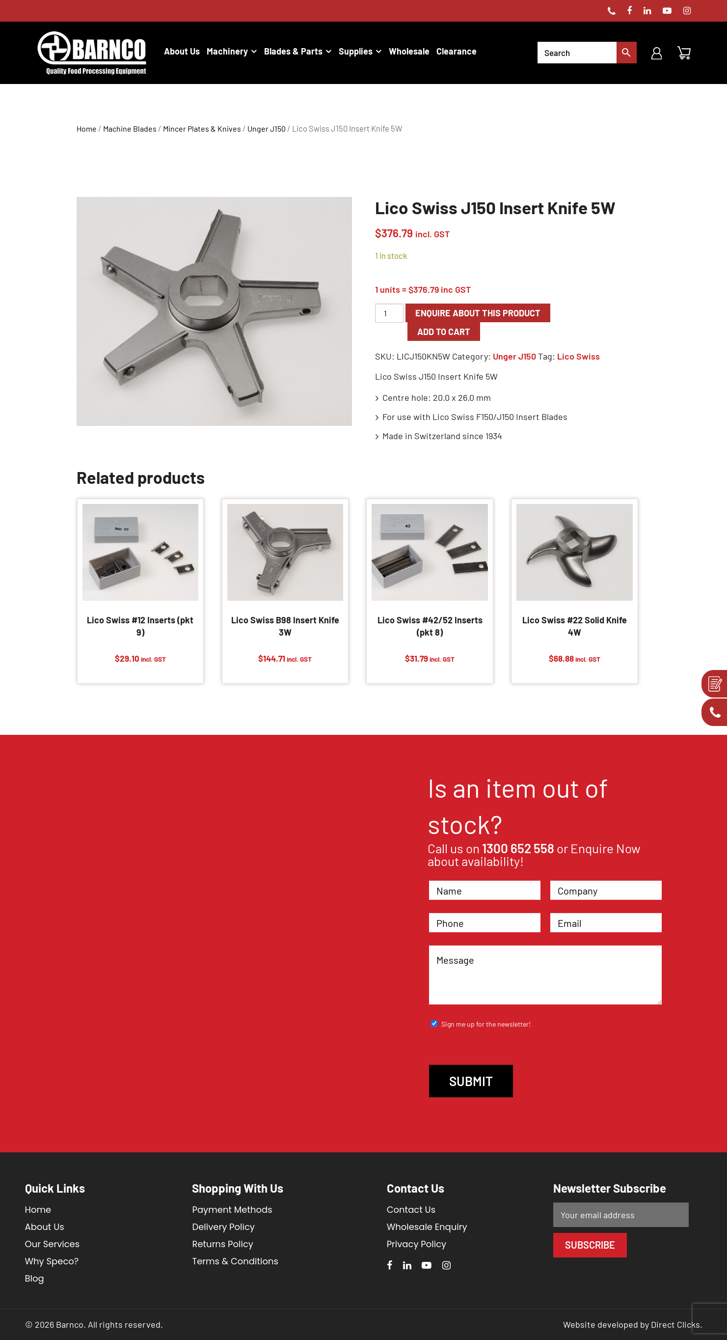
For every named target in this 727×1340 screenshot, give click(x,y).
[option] (214, 311)
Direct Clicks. (676, 1324)
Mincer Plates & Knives (202, 128)
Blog (34, 1278)
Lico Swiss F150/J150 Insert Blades (499, 416)
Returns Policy (222, 1244)
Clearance (456, 51)
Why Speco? (52, 1261)
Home (87, 128)
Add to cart (443, 331)
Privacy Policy (417, 1244)
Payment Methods (232, 1209)
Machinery (227, 51)
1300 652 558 (518, 848)
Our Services (52, 1244)
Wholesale (409, 51)
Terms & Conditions (235, 1261)
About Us (182, 51)
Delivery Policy (223, 1227)
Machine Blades (130, 128)
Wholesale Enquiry (427, 1227)
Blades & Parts (293, 51)
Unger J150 (266, 128)
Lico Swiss (578, 356)
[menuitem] (182, 51)
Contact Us (411, 1209)
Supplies (356, 51)
